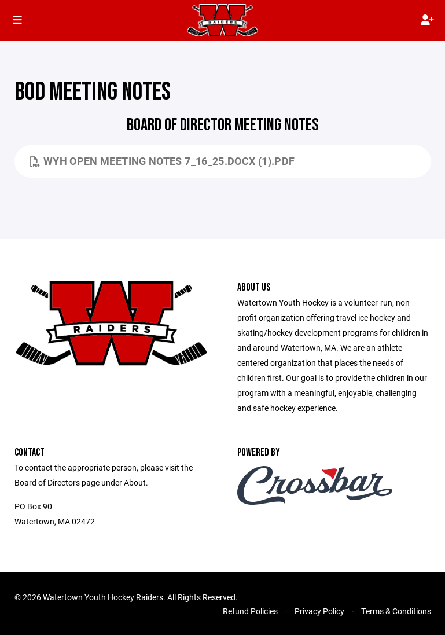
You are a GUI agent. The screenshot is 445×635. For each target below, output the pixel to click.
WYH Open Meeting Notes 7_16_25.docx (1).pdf (162, 161)
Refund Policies (250, 610)
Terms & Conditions (396, 610)
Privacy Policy (319, 610)
